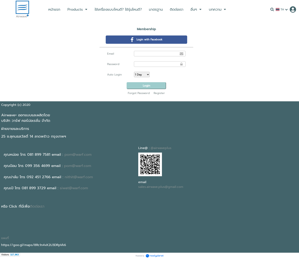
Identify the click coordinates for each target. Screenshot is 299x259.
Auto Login (114, 75)
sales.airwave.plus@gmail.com (160, 186)
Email (110, 54)
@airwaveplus (161, 148)
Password (113, 64)
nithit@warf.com (79, 177)
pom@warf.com (78, 154)
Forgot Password (139, 93)
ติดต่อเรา (37, 206)
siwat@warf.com (74, 188)
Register (159, 93)
